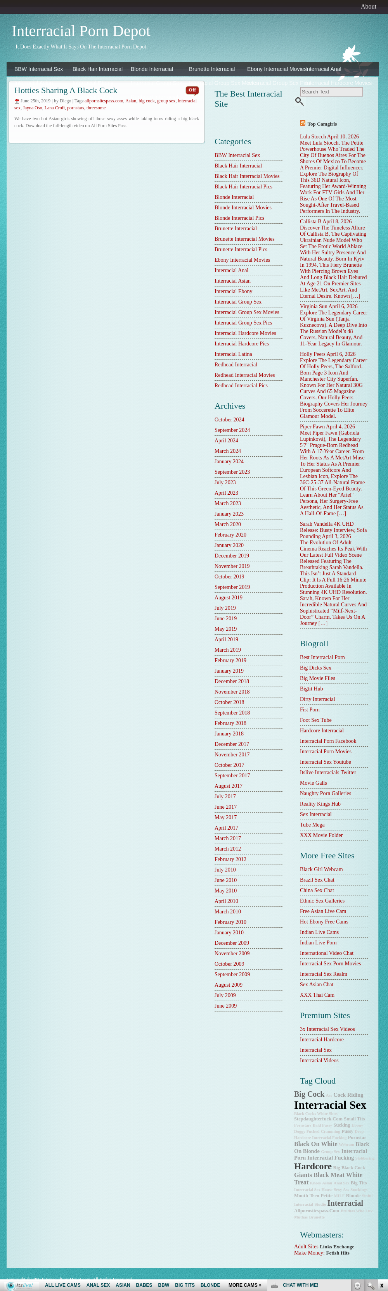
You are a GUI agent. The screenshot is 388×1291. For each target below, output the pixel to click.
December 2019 (232, 556)
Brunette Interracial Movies (245, 239)
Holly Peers (313, 354)
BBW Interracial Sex (38, 69)
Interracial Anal (323, 69)
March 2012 (228, 849)
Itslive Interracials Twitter (328, 772)
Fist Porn (310, 710)
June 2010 (226, 880)
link (381, 1170)
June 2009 (226, 1006)
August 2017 (228, 786)
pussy (347, 1131)
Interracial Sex (316, 1050)
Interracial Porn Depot (81, 31)
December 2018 (232, 681)
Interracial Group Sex (156, 83)
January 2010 (229, 932)
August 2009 (228, 985)
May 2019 (226, 629)
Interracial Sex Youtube (325, 762)
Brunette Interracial (212, 69)
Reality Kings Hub (320, 804)
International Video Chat (326, 953)
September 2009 (232, 974)
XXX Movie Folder (321, 835)
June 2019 (226, 618)
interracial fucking (330, 1158)
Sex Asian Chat (316, 984)
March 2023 (228, 503)
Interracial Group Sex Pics (274, 83)
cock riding (348, 1095)
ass (329, 1095)
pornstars (75, 107)
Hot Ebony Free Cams (324, 922)
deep (359, 1131)
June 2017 (226, 807)
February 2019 (230, 660)
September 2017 (232, 775)
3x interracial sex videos (327, 1029)
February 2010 (230, 922)
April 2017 (226, 828)
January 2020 (229, 545)
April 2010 (226, 901)
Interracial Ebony (93, 83)
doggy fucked (306, 1131)
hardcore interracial (322, 731)
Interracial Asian (33, 83)
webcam (346, 1145)
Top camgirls (322, 124)
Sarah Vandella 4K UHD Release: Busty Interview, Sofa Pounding (333, 530)
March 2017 (228, 838)
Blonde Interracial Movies (243, 208)
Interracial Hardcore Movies (332, 83)
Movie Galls (313, 783)
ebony (357, 1125)
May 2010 (226, 891)
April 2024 (226, 441)
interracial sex (330, 1105)
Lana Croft (55, 107)
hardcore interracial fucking (320, 1138)
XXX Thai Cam (317, 995)
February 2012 (230, 859)
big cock (309, 1094)
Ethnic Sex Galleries (322, 901)
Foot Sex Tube (316, 720)
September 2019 (232, 587)
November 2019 (232, 566)
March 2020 (228, 524)
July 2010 (225, 870)
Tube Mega (312, 825)
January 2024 (229, 461)
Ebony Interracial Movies (274, 69)
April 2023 (226, 493)
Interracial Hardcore (322, 1039)
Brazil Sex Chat (317, 880)
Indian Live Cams (319, 932)
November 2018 (232, 692)
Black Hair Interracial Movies (247, 176)
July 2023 (225, 482)
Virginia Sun (313, 306)
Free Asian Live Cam (323, 911)
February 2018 (230, 723)
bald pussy (322, 1125)
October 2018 (229, 702)
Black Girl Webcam (321, 869)
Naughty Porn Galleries (325, 793)
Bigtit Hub (311, 689)
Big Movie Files (317, 678)
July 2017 (225, 796)
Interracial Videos (319, 1060)
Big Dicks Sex (315, 668)
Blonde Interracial (152, 69)
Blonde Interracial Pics (239, 218)
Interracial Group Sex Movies (216, 83)
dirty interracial (317, 699)
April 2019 (226, 639)
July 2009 (225, 995)
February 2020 (230, 535)
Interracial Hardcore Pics (41, 97)
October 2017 (229, 765)
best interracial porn (322, 657)
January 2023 (229, 514)
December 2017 (232, 744)
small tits (354, 1119)
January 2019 (229, 671)
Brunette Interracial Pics (241, 249)
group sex (330, 1151)
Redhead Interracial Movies (245, 375)
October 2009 (229, 964)
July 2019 (225, 608)
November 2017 (232, 755)
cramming (330, 1131)
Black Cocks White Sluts (316, 1114)
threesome (96, 107)
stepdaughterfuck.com (318, 1119)
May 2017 (226, 817)
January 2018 (229, 734)
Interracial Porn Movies (326, 751)
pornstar (357, 1137)
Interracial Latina (93, 97)
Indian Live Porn (318, 943)
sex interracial (316, 814)
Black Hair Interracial (98, 69)
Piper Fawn (312, 427)
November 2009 (232, 953)
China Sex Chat (317, 890)
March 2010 (228, 912)
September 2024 (232, 430)
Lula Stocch (313, 137)
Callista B (311, 221)
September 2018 (232, 713)
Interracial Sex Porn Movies (330, 964)
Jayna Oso (32, 107)
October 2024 (229, 420)
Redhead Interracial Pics (241, 385)
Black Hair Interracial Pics (243, 187)
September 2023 (232, 472)
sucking (341, 1125)
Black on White (316, 1144)
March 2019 (228, 650)
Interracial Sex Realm (323, 974)
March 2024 (228, 451)
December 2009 (232, 943)
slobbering (365, 1158)
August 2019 (228, 598)
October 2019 (229, 577)
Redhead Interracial (154, 97)
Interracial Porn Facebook (328, 741)
